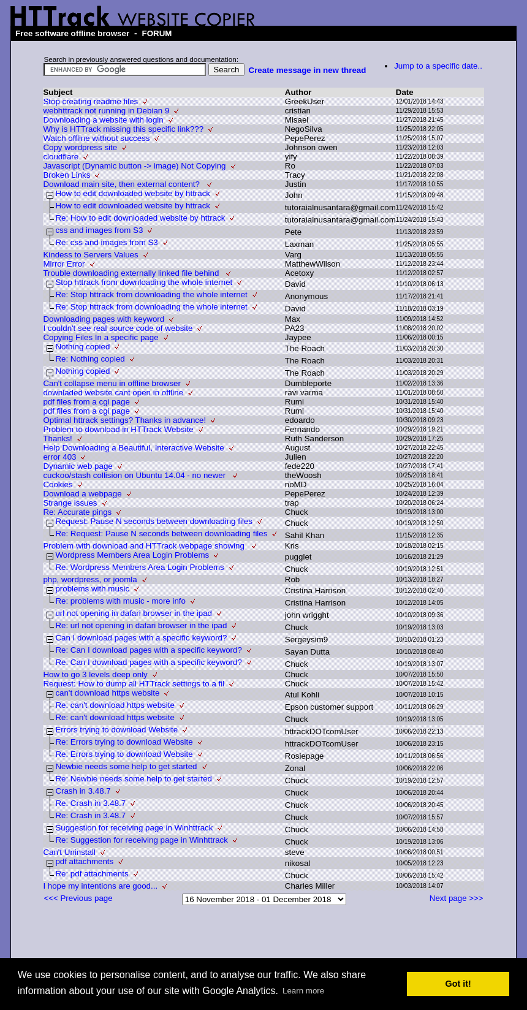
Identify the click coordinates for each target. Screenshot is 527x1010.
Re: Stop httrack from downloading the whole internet (151, 294)
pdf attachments (84, 861)
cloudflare (60, 156)
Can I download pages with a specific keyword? (141, 637)
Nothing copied (82, 346)
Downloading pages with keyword (103, 319)
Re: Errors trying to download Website (123, 741)
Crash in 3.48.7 (82, 790)
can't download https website (107, 692)
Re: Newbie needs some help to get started (133, 778)
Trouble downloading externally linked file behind (132, 273)
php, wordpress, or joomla (90, 579)
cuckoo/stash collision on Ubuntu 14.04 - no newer (135, 475)
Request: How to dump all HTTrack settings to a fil (133, 683)
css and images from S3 (99, 230)
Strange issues (70, 502)
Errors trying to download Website (116, 729)
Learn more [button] (303, 990)
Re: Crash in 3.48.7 (90, 803)
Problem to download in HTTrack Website (118, 429)
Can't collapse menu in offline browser (112, 383)
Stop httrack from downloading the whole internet (143, 282)
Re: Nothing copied (89, 358)
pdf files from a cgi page (86, 401)
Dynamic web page (77, 466)
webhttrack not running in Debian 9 (106, 110)
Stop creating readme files (90, 101)
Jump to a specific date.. (438, 65)
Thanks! (57, 438)
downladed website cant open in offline (113, 392)
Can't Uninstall (69, 852)
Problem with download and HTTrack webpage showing (144, 545)
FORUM (157, 33)
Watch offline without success (96, 138)
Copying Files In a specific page (100, 337)
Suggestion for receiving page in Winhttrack (134, 827)
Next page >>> (456, 898)
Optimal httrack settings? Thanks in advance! (124, 420)
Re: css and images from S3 (106, 242)
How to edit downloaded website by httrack (132, 193)
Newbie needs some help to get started (126, 766)
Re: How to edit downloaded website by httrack (140, 217)
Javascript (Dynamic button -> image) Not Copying (134, 165)
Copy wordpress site (80, 147)
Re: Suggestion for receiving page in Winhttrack (141, 840)
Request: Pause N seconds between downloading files (153, 521)
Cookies (57, 484)
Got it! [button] (458, 984)
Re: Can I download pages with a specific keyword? (148, 650)
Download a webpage (82, 493)
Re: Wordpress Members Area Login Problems (139, 567)
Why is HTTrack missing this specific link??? (123, 129)
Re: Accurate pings (77, 512)
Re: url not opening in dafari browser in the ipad (141, 625)
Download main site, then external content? (122, 184)
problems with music (92, 588)
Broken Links (66, 175)
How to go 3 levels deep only (95, 674)
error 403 (59, 456)
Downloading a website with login (103, 119)
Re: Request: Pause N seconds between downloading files (161, 533)
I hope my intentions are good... (100, 885)
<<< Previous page (78, 898)
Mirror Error (64, 263)
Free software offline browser (72, 33)
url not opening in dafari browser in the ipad (133, 613)
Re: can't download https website (114, 705)
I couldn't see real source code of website (117, 328)
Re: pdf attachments (91, 873)
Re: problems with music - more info (120, 601)
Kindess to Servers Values (90, 254)
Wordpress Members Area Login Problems (132, 555)
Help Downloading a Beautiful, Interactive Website (133, 447)
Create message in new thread (307, 70)
